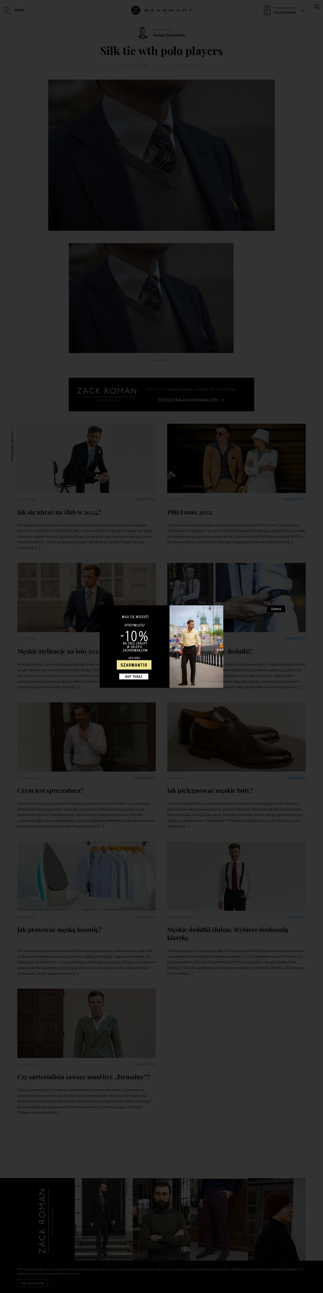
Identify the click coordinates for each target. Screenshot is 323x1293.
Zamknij (276, 609)
